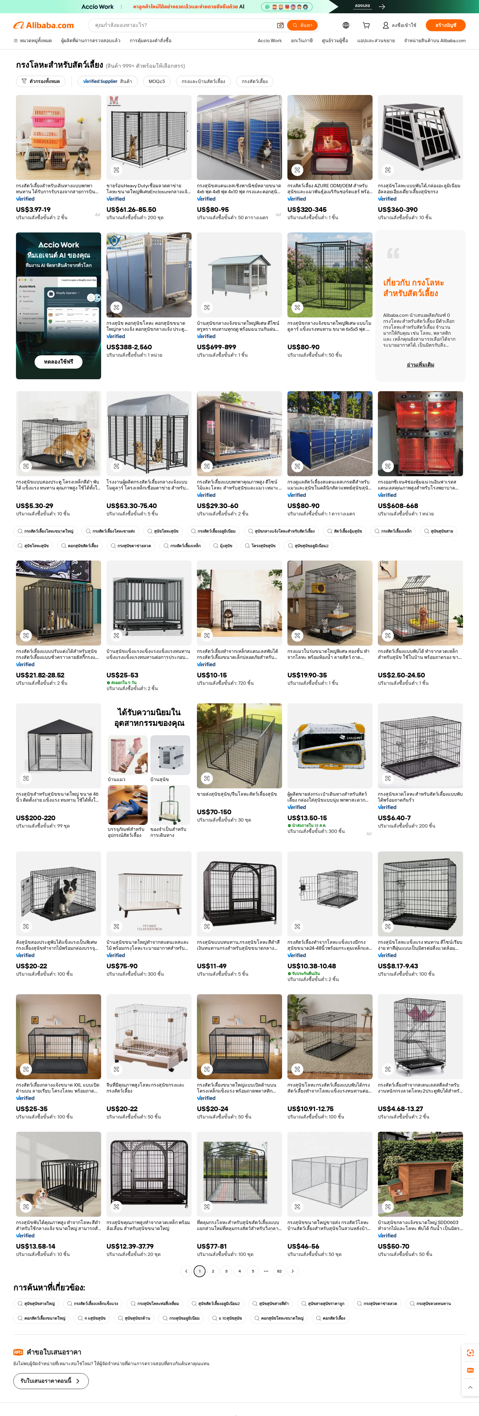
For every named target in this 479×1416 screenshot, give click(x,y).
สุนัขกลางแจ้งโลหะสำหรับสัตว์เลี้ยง (281, 531)
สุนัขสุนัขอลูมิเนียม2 (308, 546)
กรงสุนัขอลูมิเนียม (181, 1318)
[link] (470, 1353)
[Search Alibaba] (183, 25)
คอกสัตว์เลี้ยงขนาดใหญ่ (41, 1318)
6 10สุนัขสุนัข (227, 1318)
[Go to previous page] (186, 1271)
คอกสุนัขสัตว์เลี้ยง (79, 546)
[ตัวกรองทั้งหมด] (41, 81)
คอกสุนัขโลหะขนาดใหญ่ (278, 1318)
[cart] (368, 26)
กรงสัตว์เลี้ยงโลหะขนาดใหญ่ (45, 531)
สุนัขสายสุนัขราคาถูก (322, 1303)
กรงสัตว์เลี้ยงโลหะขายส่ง (110, 531)
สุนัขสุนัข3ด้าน (134, 1318)
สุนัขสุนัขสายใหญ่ (36, 1303)
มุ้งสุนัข (222, 546)
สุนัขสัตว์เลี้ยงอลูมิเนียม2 (216, 1303)
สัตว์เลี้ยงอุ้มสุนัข (344, 531)
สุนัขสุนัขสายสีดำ (270, 1303)
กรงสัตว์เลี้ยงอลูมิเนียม (213, 531)
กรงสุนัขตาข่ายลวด (131, 546)
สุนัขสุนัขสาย (438, 531)
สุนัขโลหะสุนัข (162, 531)
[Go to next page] (293, 1271)
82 (279, 1271)
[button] (280, 25)
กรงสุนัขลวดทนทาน (430, 1303)
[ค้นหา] (302, 25)
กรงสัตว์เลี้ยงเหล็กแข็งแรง (92, 1303)
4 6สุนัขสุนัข (91, 1318)
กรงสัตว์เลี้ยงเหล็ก (393, 531)
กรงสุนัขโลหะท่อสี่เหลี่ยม (155, 1303)
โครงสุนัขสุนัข (260, 546)
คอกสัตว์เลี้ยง (330, 1318)
